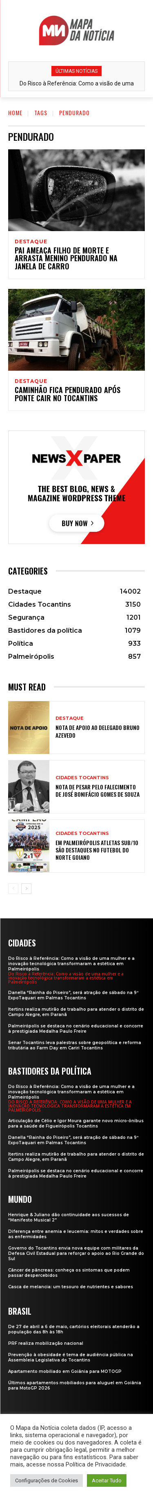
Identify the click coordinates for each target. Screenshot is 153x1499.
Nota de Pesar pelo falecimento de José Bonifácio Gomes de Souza (97, 790)
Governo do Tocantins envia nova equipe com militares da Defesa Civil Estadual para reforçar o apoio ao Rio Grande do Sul (76, 1253)
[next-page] (26, 888)
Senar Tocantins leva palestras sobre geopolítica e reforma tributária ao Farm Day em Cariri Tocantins (74, 1045)
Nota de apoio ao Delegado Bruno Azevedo (97, 731)
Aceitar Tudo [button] (107, 1480)
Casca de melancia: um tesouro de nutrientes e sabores (70, 1286)
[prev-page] (13, 888)
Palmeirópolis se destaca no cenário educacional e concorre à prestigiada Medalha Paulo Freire (75, 1028)
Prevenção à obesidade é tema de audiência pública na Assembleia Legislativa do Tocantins (70, 1357)
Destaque (31, 241)
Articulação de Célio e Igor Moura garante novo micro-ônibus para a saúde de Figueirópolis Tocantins (76, 1123)
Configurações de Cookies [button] (46, 1480)
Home (15, 112)
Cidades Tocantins (82, 778)
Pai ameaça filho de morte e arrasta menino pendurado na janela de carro (66, 258)
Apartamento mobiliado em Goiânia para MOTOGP (65, 1371)
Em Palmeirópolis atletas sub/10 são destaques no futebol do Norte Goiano (96, 849)
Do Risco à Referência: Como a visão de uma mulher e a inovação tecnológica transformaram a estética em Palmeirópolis (71, 964)
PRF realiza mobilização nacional (45, 1343)
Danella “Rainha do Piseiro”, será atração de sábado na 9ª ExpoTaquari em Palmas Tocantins (73, 995)
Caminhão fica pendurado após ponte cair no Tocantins (67, 394)
